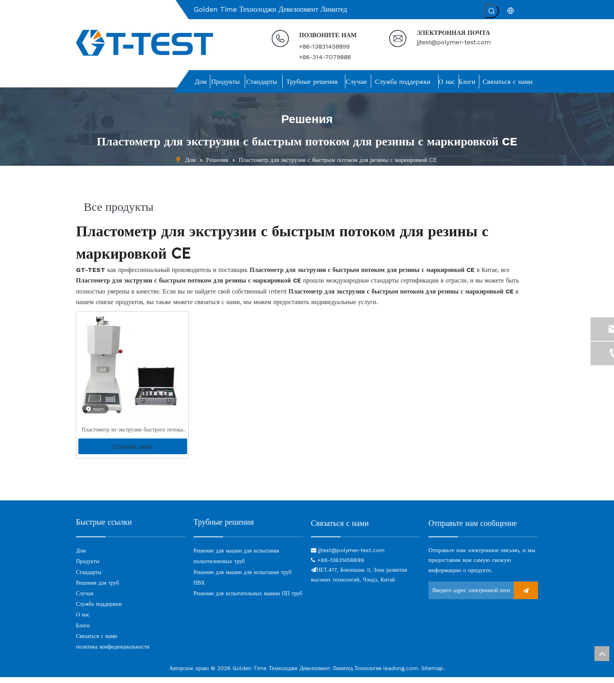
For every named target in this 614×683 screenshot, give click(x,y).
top (601, 653)
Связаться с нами (96, 642)
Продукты (87, 567)
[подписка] (526, 596)
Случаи (84, 599)
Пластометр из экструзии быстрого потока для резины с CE (132, 436)
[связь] (366, 542)
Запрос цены (133, 452)
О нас (83, 620)
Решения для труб (97, 588)
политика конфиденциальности (113, 652)
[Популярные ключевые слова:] (492, 11)
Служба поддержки (98, 610)
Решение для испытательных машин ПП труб (247, 599)
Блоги (83, 631)
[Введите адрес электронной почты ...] (469, 596)
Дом (81, 556)
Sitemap (432, 674)
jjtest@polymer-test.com (454, 42)
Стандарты (88, 578)
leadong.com (400, 674)
